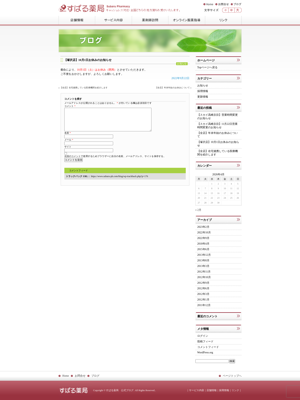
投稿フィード (205, 341)
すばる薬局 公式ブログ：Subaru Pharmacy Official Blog (108, 7)
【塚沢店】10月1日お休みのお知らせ (88, 60)
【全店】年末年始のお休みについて (172, 88)
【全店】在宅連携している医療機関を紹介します (84, 88)
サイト (67, 151)
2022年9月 (203, 238)
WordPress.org (205, 352)
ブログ (236, 4)
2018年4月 (203, 243)
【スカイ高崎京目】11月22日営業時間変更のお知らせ (217, 125)
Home (208, 4)
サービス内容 (113, 20)
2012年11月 (204, 271)
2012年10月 (204, 277)
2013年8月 (203, 260)
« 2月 (198, 209)
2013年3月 (203, 266)
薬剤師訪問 (150, 20)
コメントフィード (78, 175)
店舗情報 (77, 20)
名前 (67, 137)
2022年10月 (204, 232)
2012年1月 (203, 299)
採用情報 (202, 91)
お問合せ (222, 4)
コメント (70, 106)
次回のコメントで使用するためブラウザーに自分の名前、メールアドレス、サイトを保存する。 (115, 160)
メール (68, 144)
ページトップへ (232, 375)
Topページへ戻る (207, 67)
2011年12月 (204, 305)
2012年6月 (203, 288)
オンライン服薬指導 (186, 20)
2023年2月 (203, 226)
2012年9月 (203, 282)
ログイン (202, 335)
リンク (223, 20)
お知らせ (182, 63)
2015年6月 (203, 249)
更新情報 (202, 96)
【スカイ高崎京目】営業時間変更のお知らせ (217, 116)
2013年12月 (204, 254)
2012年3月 (203, 294)
